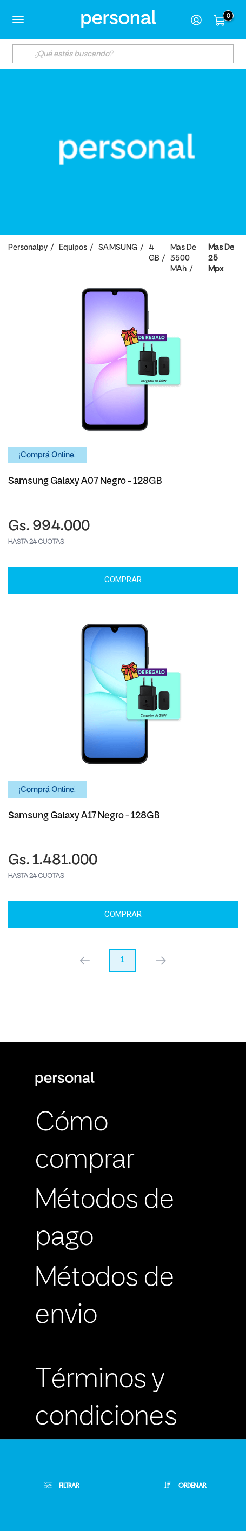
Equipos (73, 247)
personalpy (28, 247)
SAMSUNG (117, 247)
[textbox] (123, 53)
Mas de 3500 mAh (183, 258)
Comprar (123, 579)
